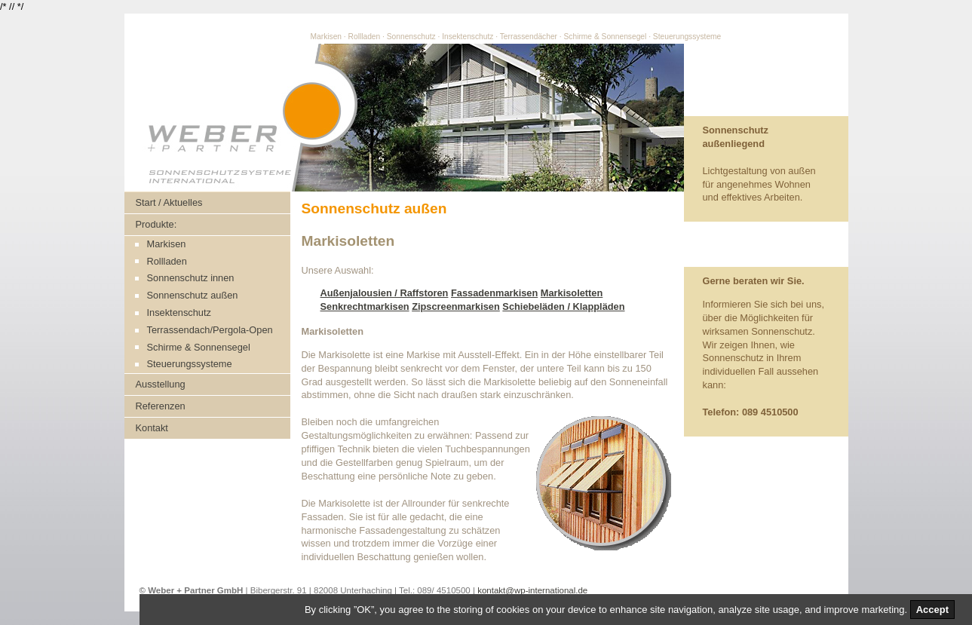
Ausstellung (161, 384)
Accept (932, 609)
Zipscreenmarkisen (456, 306)
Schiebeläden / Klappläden (563, 306)
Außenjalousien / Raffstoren (384, 293)
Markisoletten (572, 293)
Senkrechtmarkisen (364, 306)
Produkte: (156, 224)
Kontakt (152, 428)
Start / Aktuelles (169, 202)
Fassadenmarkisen (494, 293)
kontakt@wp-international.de (532, 590)
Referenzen (161, 406)
